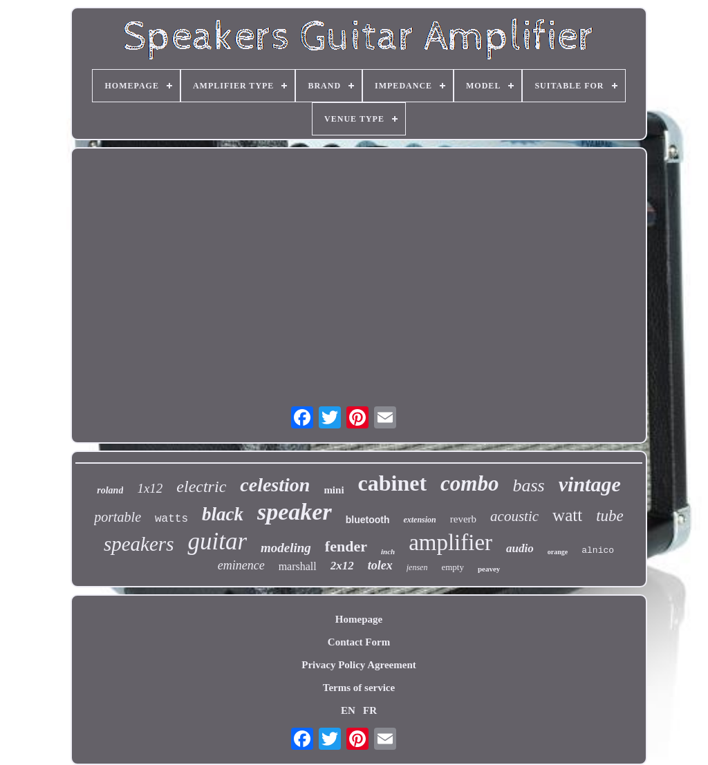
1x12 (149, 488)
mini (334, 489)
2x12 (342, 565)
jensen (417, 567)
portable (117, 517)
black (222, 514)
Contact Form (359, 642)
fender (346, 546)
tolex (380, 565)
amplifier (450, 542)
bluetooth (368, 519)
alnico (597, 550)
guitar (217, 541)
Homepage (358, 619)
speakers (139, 544)
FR (370, 710)
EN (348, 710)
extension (419, 520)
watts (171, 519)
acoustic (514, 516)
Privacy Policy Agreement (358, 664)
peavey (489, 569)
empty (452, 567)
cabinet (392, 483)
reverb (463, 519)
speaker (294, 512)
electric (201, 486)
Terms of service (359, 687)
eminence (241, 565)
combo (469, 483)
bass (528, 485)
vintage (590, 484)
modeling (286, 547)
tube (610, 516)
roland (110, 490)
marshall (298, 566)
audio (520, 548)
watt (567, 515)
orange (558, 552)
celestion (275, 484)
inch (388, 551)
